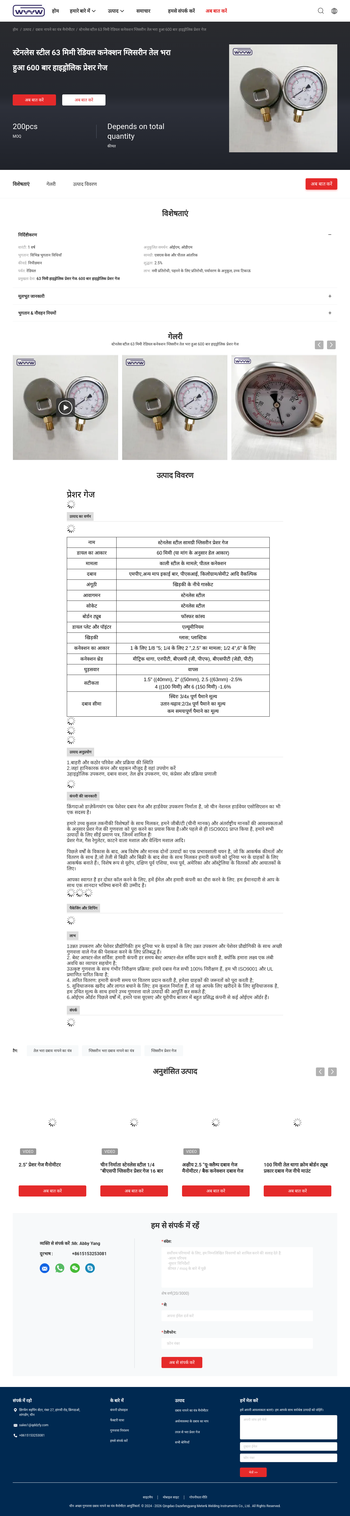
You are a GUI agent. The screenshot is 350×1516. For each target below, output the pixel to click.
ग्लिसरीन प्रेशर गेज (163, 1051)
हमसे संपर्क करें (119, 1441)
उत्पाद (27, 29)
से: (165, 1305)
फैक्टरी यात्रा (117, 1420)
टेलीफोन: (170, 1332)
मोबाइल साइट (171, 1497)
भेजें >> (253, 1472)
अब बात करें (34, 100)
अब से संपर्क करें (182, 1362)
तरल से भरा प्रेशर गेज (187, 1432)
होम (15, 29)
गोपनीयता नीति (198, 1497)
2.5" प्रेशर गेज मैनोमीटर (40, 1165)
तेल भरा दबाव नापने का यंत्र (52, 1051)
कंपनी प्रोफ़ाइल (119, 1410)
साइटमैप (148, 1497)
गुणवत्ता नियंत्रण (119, 1430)
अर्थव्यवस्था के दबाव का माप (192, 1421)
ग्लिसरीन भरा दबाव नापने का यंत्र (111, 1051)
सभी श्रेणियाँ (182, 1442)
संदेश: (168, 1241)
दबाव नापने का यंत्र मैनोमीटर (55, 29)
